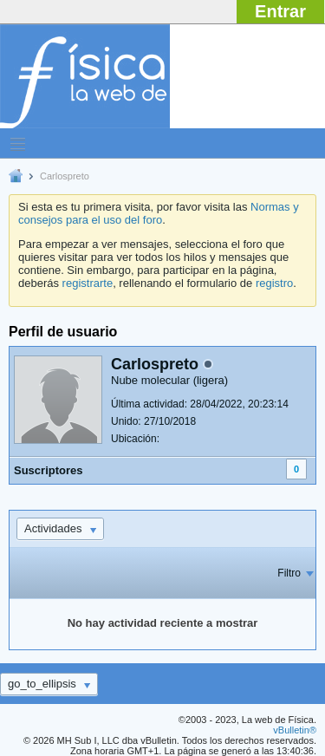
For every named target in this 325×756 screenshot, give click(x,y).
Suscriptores (48, 470)
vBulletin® (294, 730)
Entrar (280, 11)
